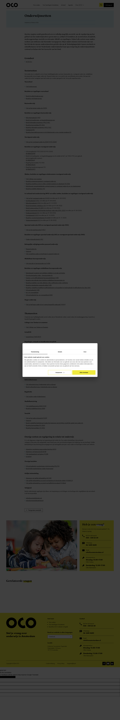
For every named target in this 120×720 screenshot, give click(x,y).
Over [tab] (85, 351)
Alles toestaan (84, 372)
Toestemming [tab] (35, 351)
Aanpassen (60, 372)
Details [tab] (60, 351)
